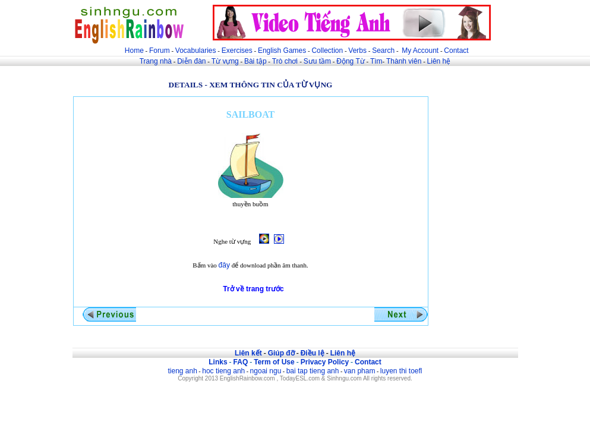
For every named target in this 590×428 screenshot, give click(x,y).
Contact (456, 50)
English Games (282, 50)
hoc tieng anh (223, 371)
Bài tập (255, 61)
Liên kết (248, 353)
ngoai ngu (266, 371)
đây (224, 265)
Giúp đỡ (281, 353)
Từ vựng (225, 61)
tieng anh (182, 371)
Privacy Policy (325, 362)
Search (383, 50)
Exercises (237, 50)
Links (218, 362)
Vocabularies (195, 50)
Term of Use (274, 362)
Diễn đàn (191, 61)
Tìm (376, 61)
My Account (420, 50)
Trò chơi (286, 61)
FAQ (241, 362)
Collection (327, 50)
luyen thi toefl (401, 371)
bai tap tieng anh (312, 371)
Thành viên (403, 61)
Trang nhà (156, 61)
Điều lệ (312, 353)
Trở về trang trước (253, 289)
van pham (360, 371)
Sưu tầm (317, 61)
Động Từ (350, 61)
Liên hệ (439, 61)
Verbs (357, 50)
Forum (159, 50)
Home (134, 50)
